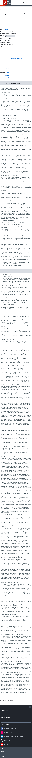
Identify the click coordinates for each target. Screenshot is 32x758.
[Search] (23, 3)
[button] (16, 83)
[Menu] (26, 3)
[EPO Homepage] (7, 2)
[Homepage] (0, 9)
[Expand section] (30, 707)
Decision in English (9, 36)
